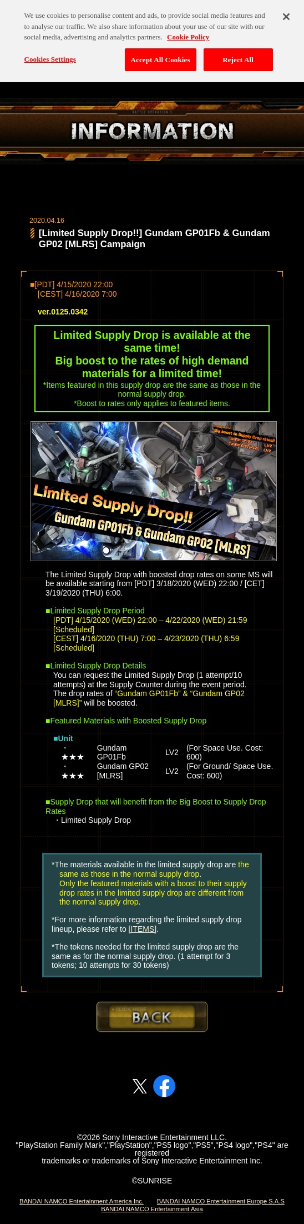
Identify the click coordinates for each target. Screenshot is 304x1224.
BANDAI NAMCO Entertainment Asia (151, 1209)
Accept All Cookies (160, 54)
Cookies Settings (49, 53)
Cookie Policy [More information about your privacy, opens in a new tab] (188, 31)
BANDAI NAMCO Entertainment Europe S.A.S (221, 1201)
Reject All (238, 54)
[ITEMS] (143, 929)
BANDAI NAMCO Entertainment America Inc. (81, 1201)
